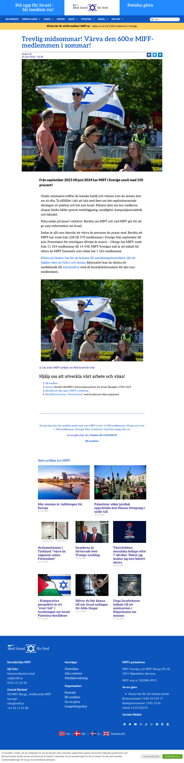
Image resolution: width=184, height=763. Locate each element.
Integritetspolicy (76, 706)
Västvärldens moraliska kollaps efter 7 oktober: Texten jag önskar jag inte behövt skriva (129, 555)
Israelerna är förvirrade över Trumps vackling (88, 551)
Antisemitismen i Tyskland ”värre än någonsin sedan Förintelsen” (52, 553)
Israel (103, 19)
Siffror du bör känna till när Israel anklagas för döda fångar (92, 604)
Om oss (117, 19)
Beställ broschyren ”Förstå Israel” (64, 394)
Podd (48, 19)
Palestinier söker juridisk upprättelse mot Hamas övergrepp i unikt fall (119, 508)
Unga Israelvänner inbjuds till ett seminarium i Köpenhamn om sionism (126, 608)
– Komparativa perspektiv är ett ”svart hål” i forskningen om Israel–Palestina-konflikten (54, 608)
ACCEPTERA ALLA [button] (172, 756)
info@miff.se (71, 267)
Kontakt (70, 692)
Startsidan (72, 669)
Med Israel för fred (84, 367)
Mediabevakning (76, 678)
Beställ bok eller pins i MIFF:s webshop (66, 390)
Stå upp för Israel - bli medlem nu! (34, 7)
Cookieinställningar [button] (151, 756)
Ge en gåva (72, 702)
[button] (149, 55)
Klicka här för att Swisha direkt (149, 694)
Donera (49, 387)
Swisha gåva (140, 5)
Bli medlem (12, 19)
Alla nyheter (73, 673)
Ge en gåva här (75, 435)
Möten (61, 19)
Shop (73, 19)
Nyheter (87, 19)
